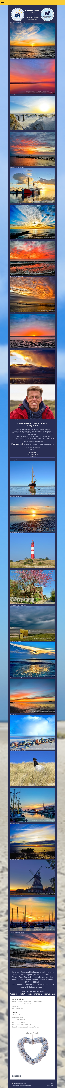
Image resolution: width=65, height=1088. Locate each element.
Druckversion (16, 1083)
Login (52, 1083)
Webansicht (50, 1085)
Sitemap (23, 1083)
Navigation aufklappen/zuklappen (32, 2)
